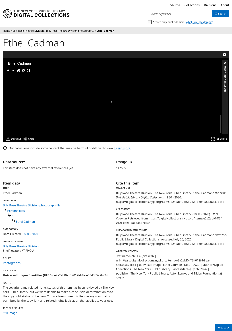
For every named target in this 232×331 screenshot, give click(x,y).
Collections (192, 5)
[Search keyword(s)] (180, 13)
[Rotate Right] (23, 70)
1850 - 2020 (30, 234)
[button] (225, 63)
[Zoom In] (8, 70)
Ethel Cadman (25, 222)
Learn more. (122, 148)
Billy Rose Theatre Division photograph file (32, 205)
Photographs (11, 263)
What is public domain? (199, 22)
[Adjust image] (28, 70)
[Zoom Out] (13, 70)
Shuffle (175, 5)
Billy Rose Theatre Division (21, 246)
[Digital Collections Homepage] (36, 13)
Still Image (10, 313)
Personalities (16, 211)
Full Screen (219, 139)
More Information (224, 67)
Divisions (210, 5)
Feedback (223, 327)
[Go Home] (18, 70)
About (225, 5)
